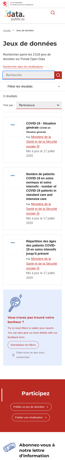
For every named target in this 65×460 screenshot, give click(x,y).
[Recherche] (28, 75)
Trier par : (9, 105)
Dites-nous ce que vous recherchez (30, 354)
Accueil (7, 30)
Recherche (58, 75)
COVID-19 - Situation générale (41, 127)
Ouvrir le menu (60, 12)
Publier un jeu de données (28, 406)
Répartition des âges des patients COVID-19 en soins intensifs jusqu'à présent (41, 247)
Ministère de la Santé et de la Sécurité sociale (41, 141)
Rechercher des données (53, 12)
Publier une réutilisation (29, 417)
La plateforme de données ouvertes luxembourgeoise (42, 16)
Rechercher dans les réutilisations (23, 66)
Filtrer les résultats (20, 86)
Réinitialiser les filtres (23, 344)
